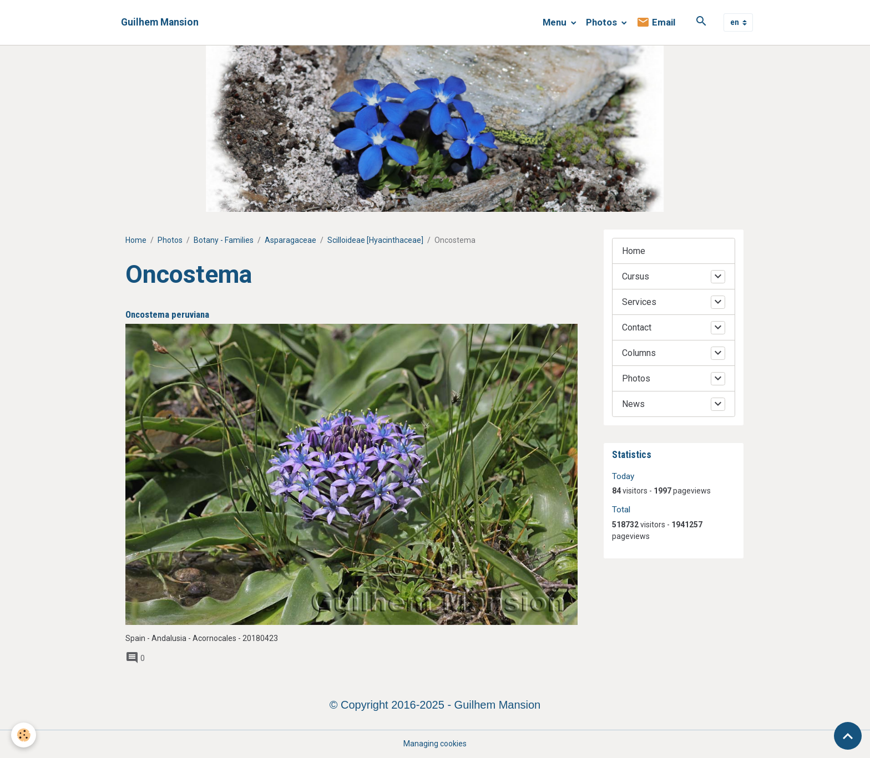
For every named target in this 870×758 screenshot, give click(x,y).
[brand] (160, 22)
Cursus (635, 276)
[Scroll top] (848, 736)
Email (655, 22)
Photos (602, 22)
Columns (639, 353)
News (633, 404)
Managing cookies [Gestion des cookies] (435, 743)
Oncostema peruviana (167, 314)
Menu (556, 22)
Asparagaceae (290, 240)
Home (135, 240)
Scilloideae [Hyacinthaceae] (375, 240)
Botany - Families (224, 240)
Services (639, 302)
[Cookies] (23, 735)
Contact (636, 327)
